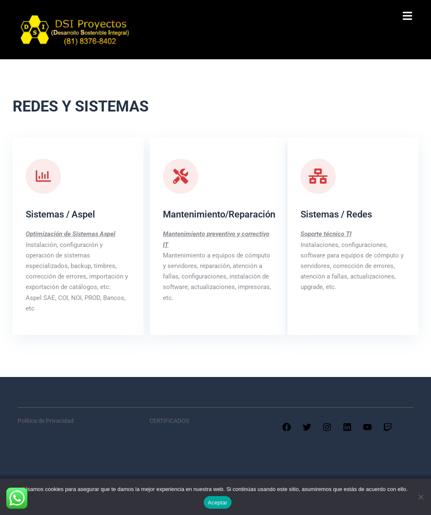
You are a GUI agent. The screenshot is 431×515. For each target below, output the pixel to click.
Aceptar (218, 502)
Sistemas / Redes (336, 214)
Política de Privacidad (46, 420)
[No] (420, 497)
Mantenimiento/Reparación (219, 214)
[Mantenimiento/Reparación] (180, 176)
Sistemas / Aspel (60, 214)
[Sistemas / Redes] (318, 176)
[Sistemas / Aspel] (43, 176)
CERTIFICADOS (169, 420)
